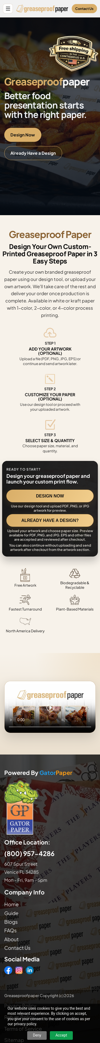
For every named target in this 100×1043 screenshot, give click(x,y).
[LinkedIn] (30, 970)
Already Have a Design (33, 153)
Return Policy (19, 1017)
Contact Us (84, 8)
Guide (11, 913)
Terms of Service (23, 1029)
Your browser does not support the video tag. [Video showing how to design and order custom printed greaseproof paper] (50, 707)
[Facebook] (8, 970)
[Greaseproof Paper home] (42, 9)
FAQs (10, 930)
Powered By (38, 773)
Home (11, 904)
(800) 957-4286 (29, 853)
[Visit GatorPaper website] (50, 807)
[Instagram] (19, 970)
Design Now (22, 134)
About (11, 939)
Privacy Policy (20, 1005)
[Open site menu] (8, 9)
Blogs (11, 922)
